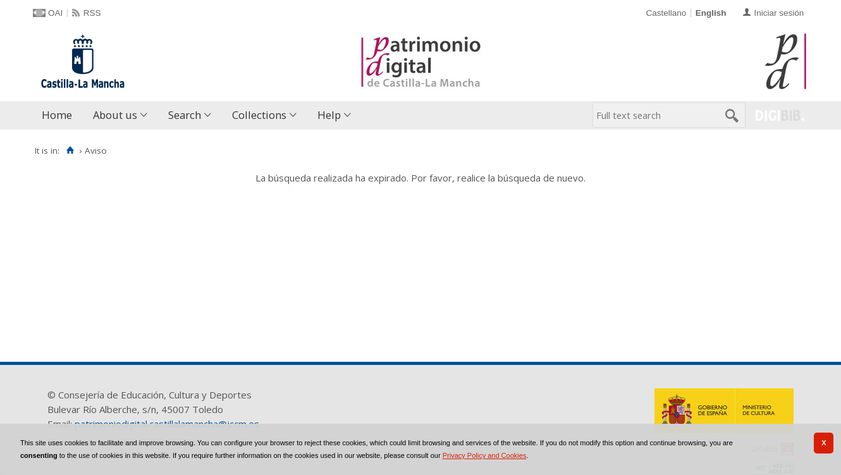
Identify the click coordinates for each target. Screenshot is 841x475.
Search (184, 115)
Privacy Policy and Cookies (485, 455)
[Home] (69, 150)
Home (57, 115)
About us (115, 115)
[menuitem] (60, 115)
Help (329, 115)
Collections (259, 115)
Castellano (666, 13)
